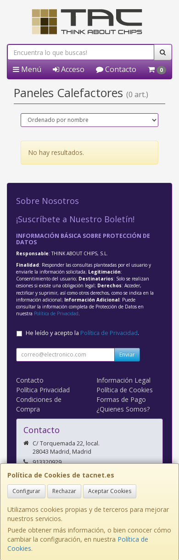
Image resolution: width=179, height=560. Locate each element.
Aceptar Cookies (109, 491)
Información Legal (123, 380)
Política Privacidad (43, 389)
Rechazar (64, 491)
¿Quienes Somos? (123, 409)
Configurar (26, 491)
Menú (27, 69)
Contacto (116, 69)
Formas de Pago (121, 399)
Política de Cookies (124, 389)
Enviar (127, 354)
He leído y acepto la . (82, 333)
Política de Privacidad (56, 313)
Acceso (68, 69)
